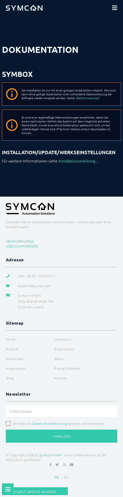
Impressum (62, 339)
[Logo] (24, 8)
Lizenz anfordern (22, 246)
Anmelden (61, 436)
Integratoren (16, 368)
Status (59, 358)
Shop (10, 378)
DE (56, 477)
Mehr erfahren (20, 241)
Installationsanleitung (77, 160)
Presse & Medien (67, 368)
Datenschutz (64, 348)
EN (66, 477)
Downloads (15, 358)
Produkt (12, 348)
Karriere (60, 378)
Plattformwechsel (88, 98)
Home (10, 339)
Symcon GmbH (50, 454)
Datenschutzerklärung (49, 423)
